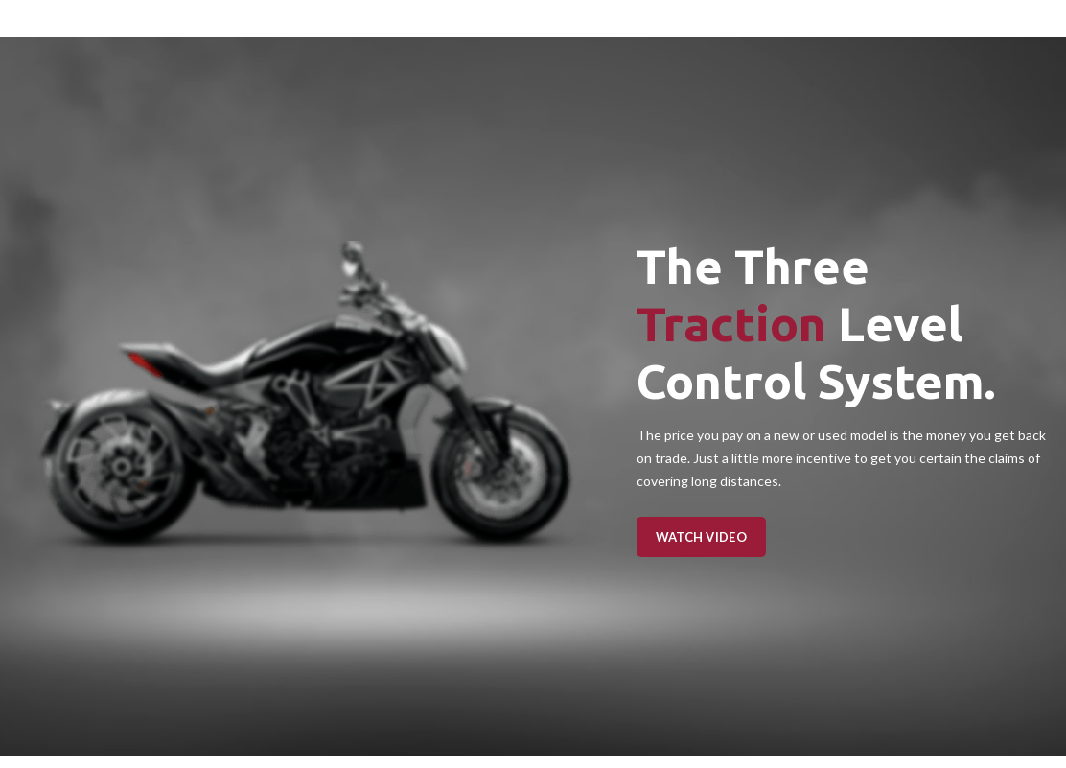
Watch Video (701, 537)
